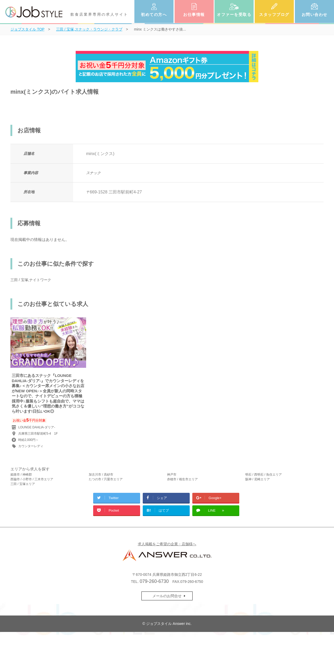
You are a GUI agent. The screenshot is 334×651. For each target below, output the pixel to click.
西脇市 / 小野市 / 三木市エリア (31, 479)
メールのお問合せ (167, 596)
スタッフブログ (274, 14)
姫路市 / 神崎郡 (21, 474)
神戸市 (171, 474)
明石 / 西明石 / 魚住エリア (263, 474)
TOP (27, 29)
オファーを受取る (234, 14)
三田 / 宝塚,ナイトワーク (30, 280)
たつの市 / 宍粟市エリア (106, 479)
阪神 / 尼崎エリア (257, 479)
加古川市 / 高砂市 (101, 474)
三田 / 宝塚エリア (22, 484)
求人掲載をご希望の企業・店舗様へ (167, 544)
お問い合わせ (314, 14)
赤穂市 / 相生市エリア (182, 479)
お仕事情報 (194, 14)
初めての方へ (154, 14)
